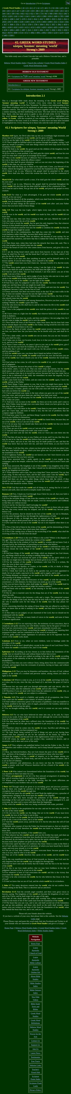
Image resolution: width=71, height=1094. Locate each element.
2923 (65, 19)
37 (42, 8)
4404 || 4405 (14, 30)
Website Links (35, 1065)
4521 (29, 30)
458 (56, 11)
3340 (27, 22)
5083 (50, 33)
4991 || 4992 (41, 33)
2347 (17, 19)
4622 (4, 33)
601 (17, 13)
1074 (4, 16)
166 (3, 11)
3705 (23, 24)
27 (35, 8)
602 (22, 13)
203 (8, 11)
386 (37, 11)
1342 (21, 16)
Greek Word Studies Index (55, 63)
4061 (4, 27)
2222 (6, 19)
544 (3, 13)
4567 (47, 30)
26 (31, 8)
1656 (50, 16)
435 (42, 11)
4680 (15, 33)
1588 (44, 16)
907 (46, 13)
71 (50, 8)
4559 (36, 30)
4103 (21, 27)
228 (22, 11)
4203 (44, 27)
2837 (41, 19)
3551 (55, 22)
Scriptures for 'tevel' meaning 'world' (29, 76)
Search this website (35, 63)
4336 (6, 30)
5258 (67, 33)
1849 (67, 16)
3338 (21, 22)
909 (55, 13)
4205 (55, 27)
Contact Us (35, 1041)
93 (53, 8)
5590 (11, 35)
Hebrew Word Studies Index (15, 63)
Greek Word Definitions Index (35, 66)
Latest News (35, 1053)
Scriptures (46, 3)
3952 (47, 24)
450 (51, 11)
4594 (65, 30)
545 (8, 13)
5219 (61, 33)
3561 (67, 22)
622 (27, 13)
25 (27, 8)
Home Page (9, 928)
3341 (33, 22)
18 (23, 8)
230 (27, 11)
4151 (27, 27)
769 (36, 13)
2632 (36, 19)
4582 (53, 30)
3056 (15, 22)
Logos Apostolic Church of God (35, 950)
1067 (66, 13)
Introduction (30, 3)
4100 (10, 27)
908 (50, 13)
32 (38, 8)
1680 (55, 16)
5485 (5, 35)
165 (66, 8)
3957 (53, 24)
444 (46, 11)
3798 (36, 24)
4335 (67, 27)
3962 (59, 24)
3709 (29, 24)
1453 (38, 16)
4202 (38, 27)
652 (31, 13)
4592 (59, 30)
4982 (33, 33)
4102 (15, 27)
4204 (50, 27)
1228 (10, 16)
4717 (27, 33)
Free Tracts (35, 1061)
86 (57, 8)
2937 (10, 22)
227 (18, 11)
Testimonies (35, 1057)
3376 (38, 22)
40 (46, 8)
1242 (15, 16)
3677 (6, 24)
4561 (41, 30)
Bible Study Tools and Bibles (35, 1006)
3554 (61, 22)
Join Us (35, 1049)
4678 (10, 33)
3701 (17, 24)
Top (68, 3)
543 (66, 11)
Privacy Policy (35, 1090)
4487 (23, 30)
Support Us (35, 1045)
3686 (11, 24)
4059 (65, 24)
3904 (41, 24)
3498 (50, 22)
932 (60, 13)
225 (13, 11)
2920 (59, 19)
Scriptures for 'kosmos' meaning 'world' (31, 89)
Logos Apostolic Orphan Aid (35, 969)
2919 (53, 19)
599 (13, 13)
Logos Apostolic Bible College (35, 960)
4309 (61, 27)
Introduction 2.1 (14, 85)
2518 (29, 19)
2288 (11, 19)
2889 (47, 19)
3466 (44, 22)
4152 (33, 27)
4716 (21, 33)
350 (32, 11)
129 (61, 8)
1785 (61, 16)
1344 (33, 16)
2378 (23, 19)
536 (61, 11)
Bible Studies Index (45, 931)
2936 (4, 22)
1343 (27, 16)
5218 (55, 33)
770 (41, 13)
